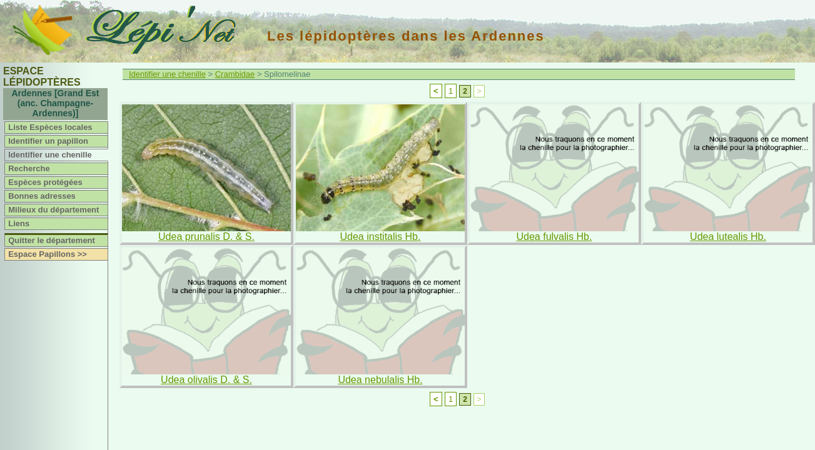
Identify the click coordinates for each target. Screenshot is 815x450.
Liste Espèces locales (50, 127)
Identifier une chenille (50, 154)
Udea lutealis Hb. (728, 236)
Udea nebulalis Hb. (380, 379)
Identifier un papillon (48, 141)
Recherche (28, 168)
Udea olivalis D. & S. (206, 379)
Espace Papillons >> (47, 254)
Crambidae (235, 74)
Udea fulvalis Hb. (554, 236)
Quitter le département (51, 240)
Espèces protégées (45, 182)
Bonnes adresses (42, 196)
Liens (18, 223)
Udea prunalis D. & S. (206, 236)
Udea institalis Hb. (380, 236)
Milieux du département (53, 209)
